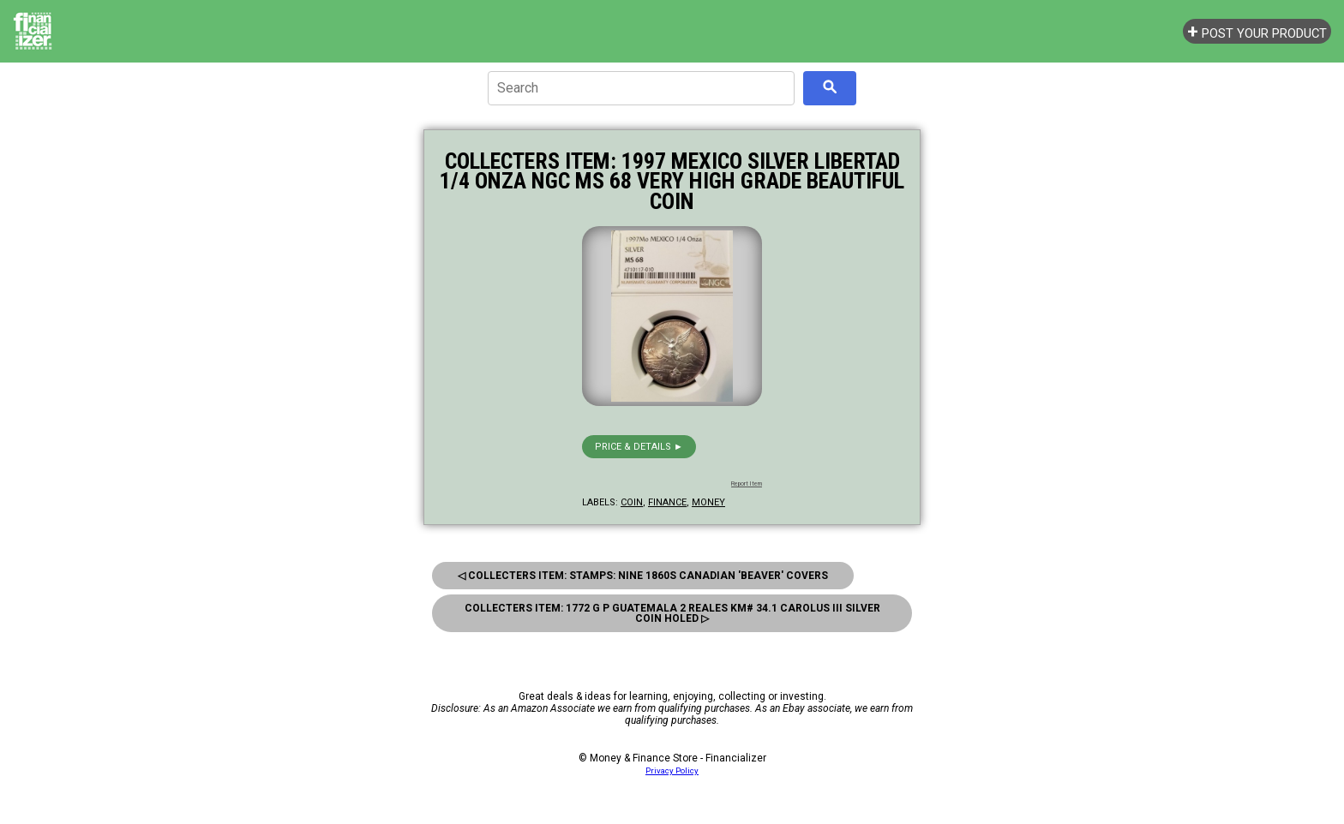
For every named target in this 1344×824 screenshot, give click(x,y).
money (708, 502)
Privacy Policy (672, 770)
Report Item (746, 484)
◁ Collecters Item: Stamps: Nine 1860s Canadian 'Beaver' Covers (643, 576)
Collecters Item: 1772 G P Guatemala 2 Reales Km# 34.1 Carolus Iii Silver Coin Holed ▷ (672, 613)
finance (667, 502)
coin (632, 502)
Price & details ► (639, 446)
